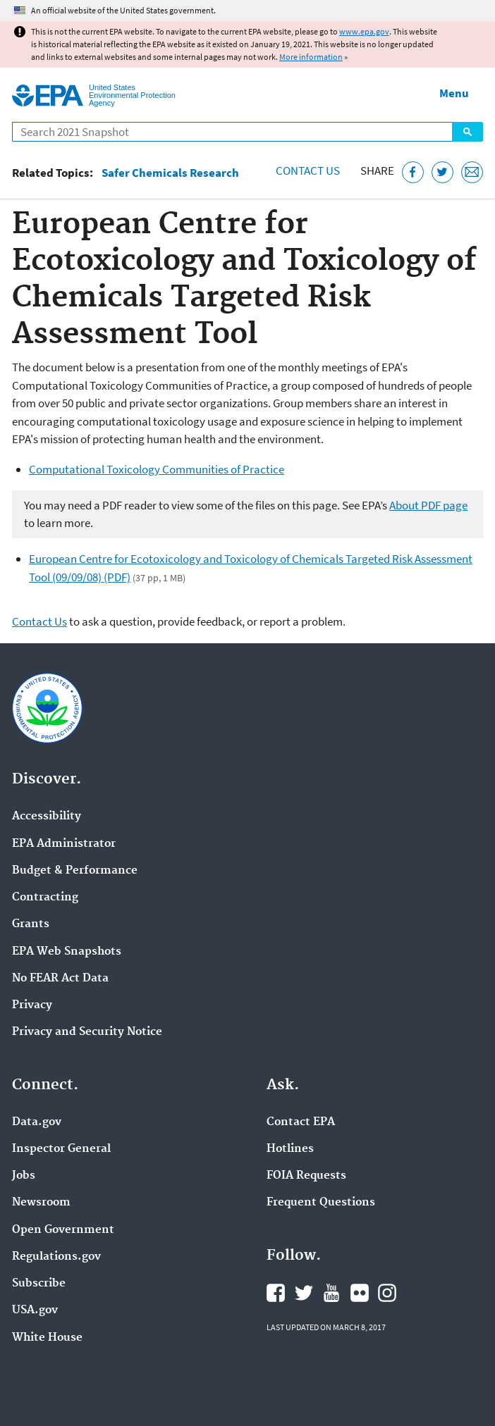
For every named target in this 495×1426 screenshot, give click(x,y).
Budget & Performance (75, 870)
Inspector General (61, 1149)
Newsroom (41, 1202)
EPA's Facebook (276, 1293)
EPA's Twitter (304, 1293)
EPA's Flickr (359, 1293)
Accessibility (46, 816)
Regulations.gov (56, 1257)
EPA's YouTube (331, 1293)
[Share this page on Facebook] (413, 172)
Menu (454, 93)
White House (47, 1338)
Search (467, 132)
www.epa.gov (364, 31)
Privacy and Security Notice (87, 1032)
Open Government (63, 1230)
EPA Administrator (64, 844)
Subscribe (39, 1283)
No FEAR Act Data (60, 978)
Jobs (23, 1176)
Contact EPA (301, 1122)
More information (311, 56)
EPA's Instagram (387, 1293)
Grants (30, 924)
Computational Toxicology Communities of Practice (156, 469)
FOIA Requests (306, 1176)
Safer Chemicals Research (170, 173)
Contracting (45, 897)
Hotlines (290, 1149)
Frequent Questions (321, 1202)
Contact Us (308, 170)
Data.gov (36, 1122)
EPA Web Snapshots (66, 952)
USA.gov (35, 1310)
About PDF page (428, 505)
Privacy (32, 1005)
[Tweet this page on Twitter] (442, 172)
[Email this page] (472, 172)
